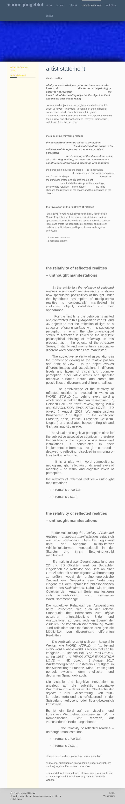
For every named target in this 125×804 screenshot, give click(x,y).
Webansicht (109, 796)
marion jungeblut (24, 4)
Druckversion (18, 793)
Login (112, 793)
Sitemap (32, 793)
